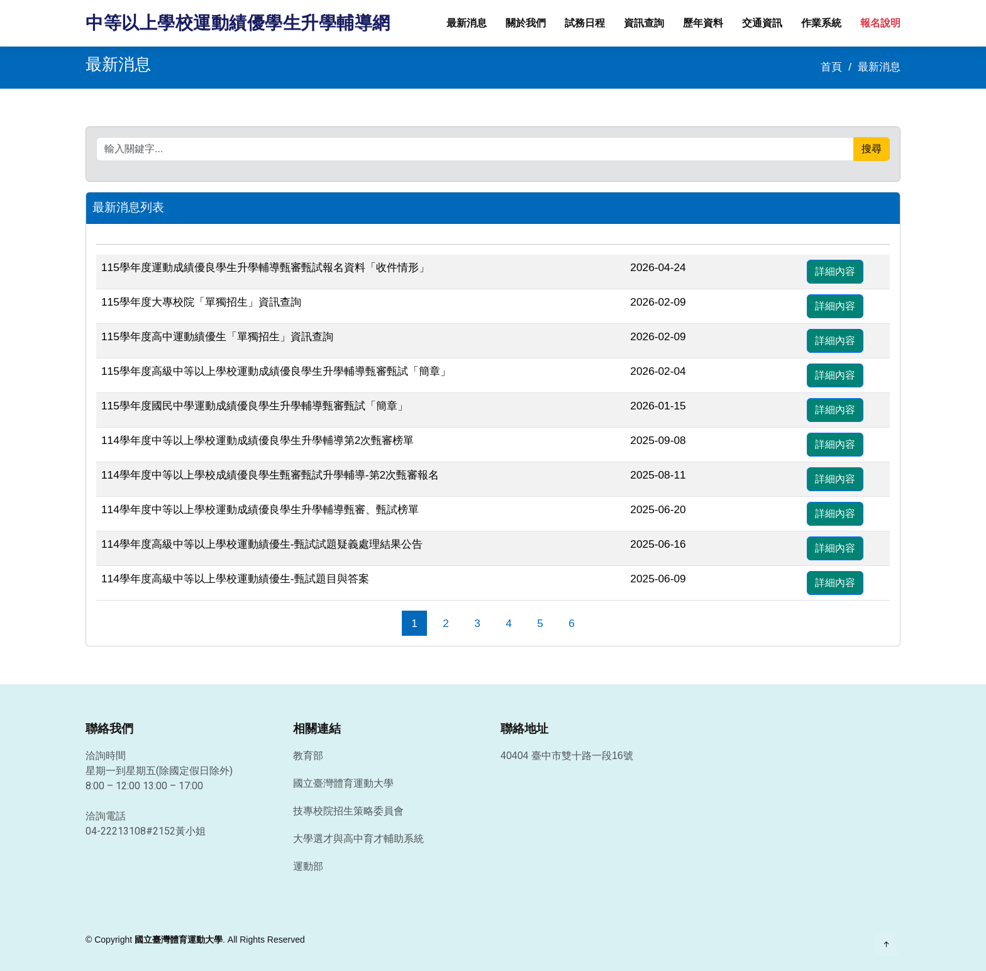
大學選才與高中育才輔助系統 (358, 839)
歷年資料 (703, 23)
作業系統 (821, 23)
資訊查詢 (644, 23)
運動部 (308, 867)
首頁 (831, 66)
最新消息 (466, 23)
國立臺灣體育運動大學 (343, 784)
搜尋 (871, 148)
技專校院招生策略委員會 (348, 811)
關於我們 (526, 23)
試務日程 (585, 23)
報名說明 (880, 23)
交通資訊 (762, 23)
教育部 (308, 756)
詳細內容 (835, 271)
